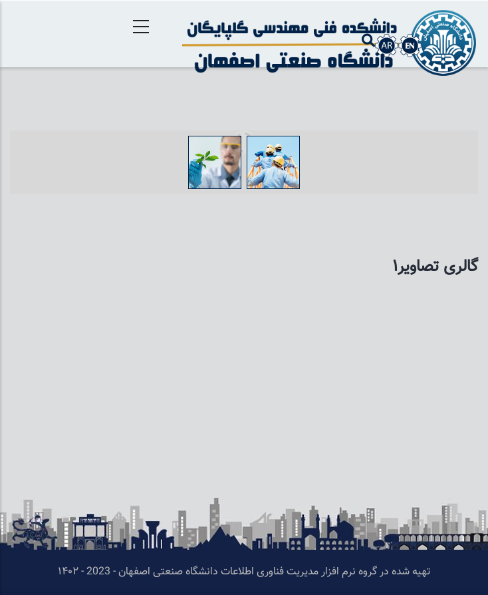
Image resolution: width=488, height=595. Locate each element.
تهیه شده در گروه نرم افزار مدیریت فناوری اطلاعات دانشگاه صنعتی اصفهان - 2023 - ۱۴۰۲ (244, 572)
